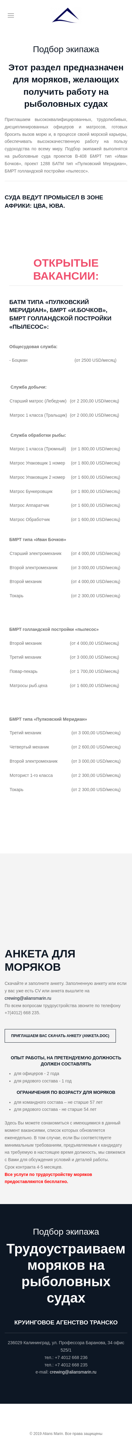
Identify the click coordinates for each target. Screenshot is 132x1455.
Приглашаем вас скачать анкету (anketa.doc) (60, 1036)
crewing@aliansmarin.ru (28, 998)
